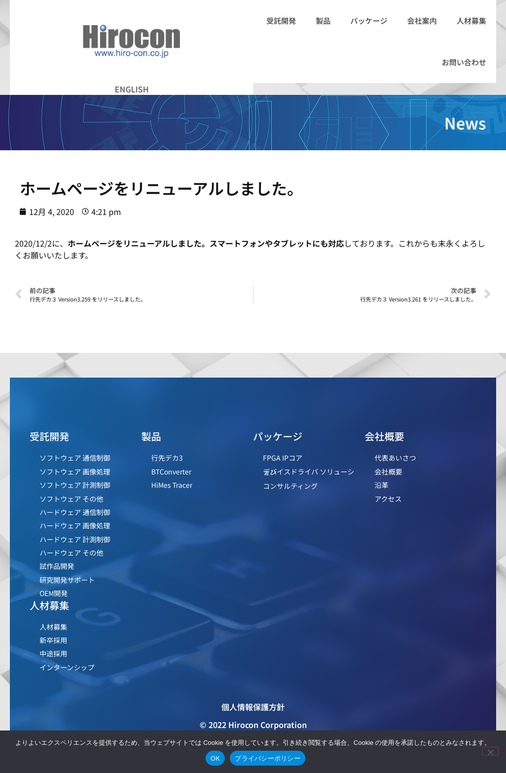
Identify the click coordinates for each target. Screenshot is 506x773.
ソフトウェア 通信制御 (75, 458)
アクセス (388, 499)
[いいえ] (490, 751)
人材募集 (471, 20)
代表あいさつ (395, 458)
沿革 (381, 485)
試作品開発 (57, 566)
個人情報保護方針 (253, 707)
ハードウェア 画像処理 (75, 525)
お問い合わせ (464, 62)
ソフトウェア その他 (71, 499)
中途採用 (53, 653)
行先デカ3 (167, 458)
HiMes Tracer (171, 485)
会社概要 (388, 471)
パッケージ (368, 20)
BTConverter (171, 471)
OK (215, 758)
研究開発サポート (67, 580)
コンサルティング (290, 486)
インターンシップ (67, 667)
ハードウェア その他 (71, 553)
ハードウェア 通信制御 (75, 512)
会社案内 (422, 20)
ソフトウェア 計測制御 (75, 485)
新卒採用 (53, 640)
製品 (323, 20)
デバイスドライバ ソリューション (308, 472)
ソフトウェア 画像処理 (75, 471)
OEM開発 (54, 593)
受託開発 (281, 20)
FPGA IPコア (282, 458)
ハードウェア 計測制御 (75, 539)
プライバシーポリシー (267, 758)
